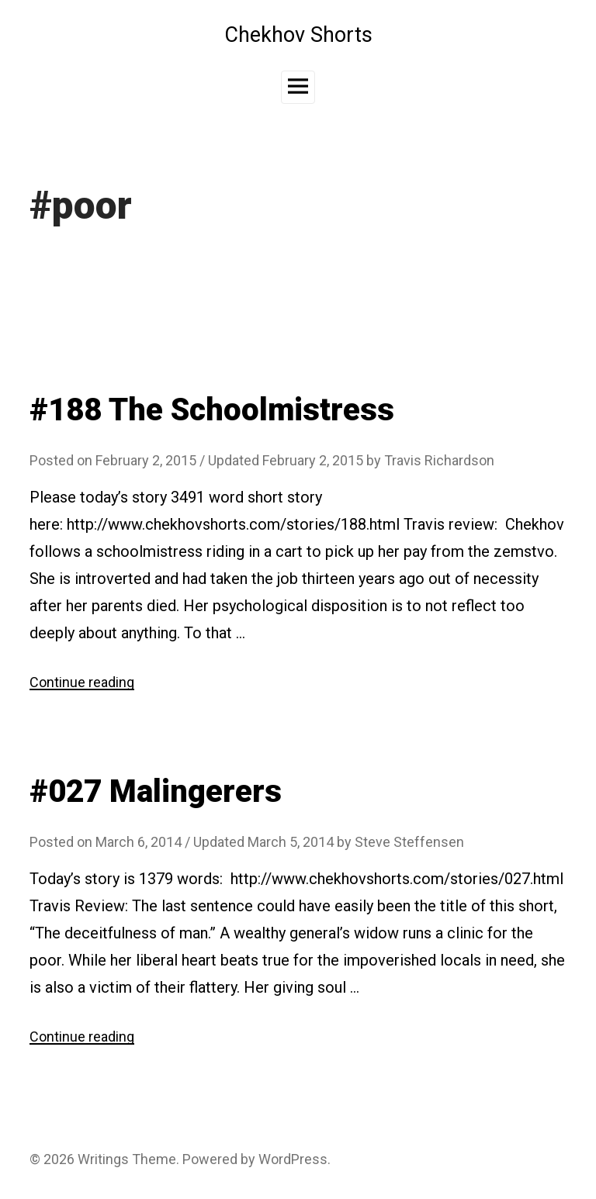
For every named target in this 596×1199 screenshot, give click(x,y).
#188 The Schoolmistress (211, 410)
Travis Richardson (439, 460)
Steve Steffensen (409, 842)
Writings (103, 1159)
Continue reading (81, 682)
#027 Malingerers (155, 791)
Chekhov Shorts (298, 34)
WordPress (292, 1159)
